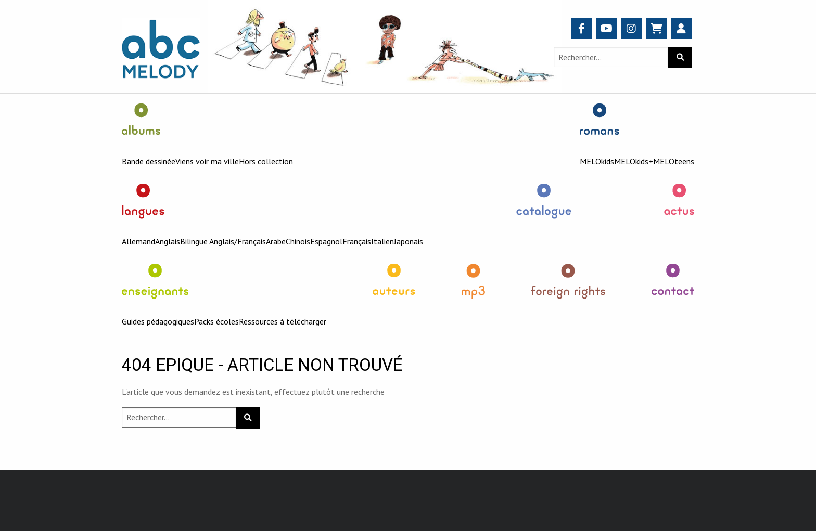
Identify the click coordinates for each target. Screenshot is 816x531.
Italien (382, 241)
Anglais (167, 241)
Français (356, 241)
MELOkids (597, 161)
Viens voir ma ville (207, 161)
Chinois (298, 241)
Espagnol (326, 241)
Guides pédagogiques (158, 321)
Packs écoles (216, 321)
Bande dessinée (148, 161)
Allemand (138, 241)
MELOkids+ (633, 161)
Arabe (276, 241)
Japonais (408, 241)
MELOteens (673, 161)
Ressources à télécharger (282, 321)
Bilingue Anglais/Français (223, 241)
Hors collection (266, 161)
